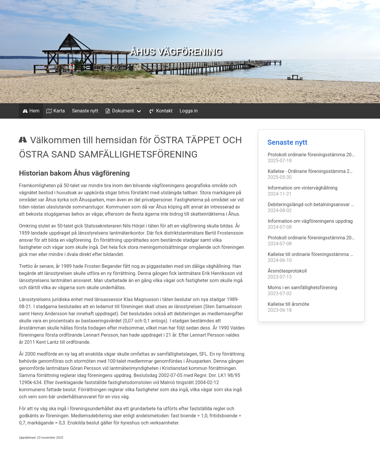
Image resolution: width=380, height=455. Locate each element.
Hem (30, 110)
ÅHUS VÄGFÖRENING (176, 51)
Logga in (189, 111)
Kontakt (160, 110)
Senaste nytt (85, 111)
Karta (55, 110)
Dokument (119, 110)
